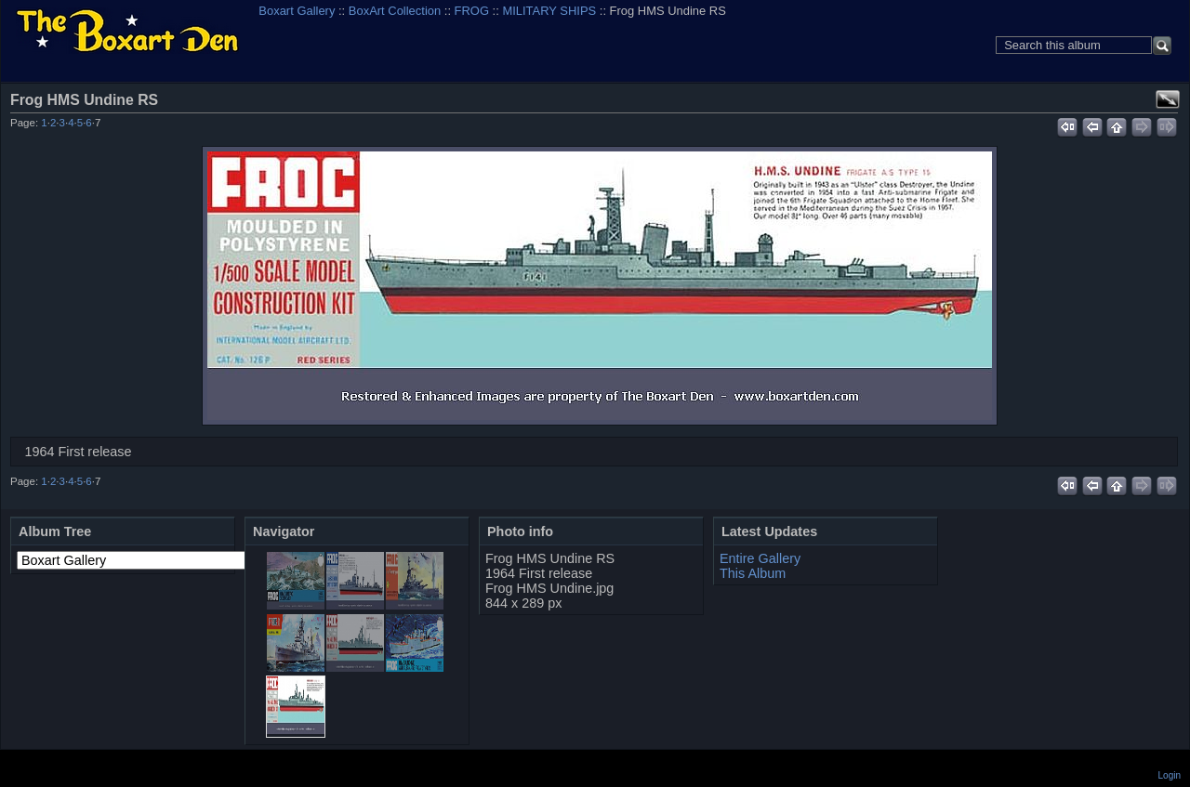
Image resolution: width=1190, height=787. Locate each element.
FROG (472, 11)
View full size (1168, 99)
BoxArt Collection (395, 11)
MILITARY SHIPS (549, 11)
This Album (753, 573)
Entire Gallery (760, 558)
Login (1169, 775)
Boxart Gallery (296, 11)
